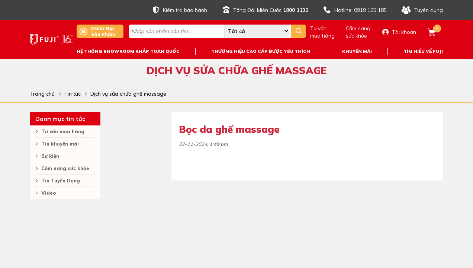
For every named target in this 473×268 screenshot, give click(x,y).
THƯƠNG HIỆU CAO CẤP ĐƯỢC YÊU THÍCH (260, 51)
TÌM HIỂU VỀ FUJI (423, 51)
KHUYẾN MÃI (357, 51)
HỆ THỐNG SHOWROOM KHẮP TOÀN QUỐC (128, 51)
